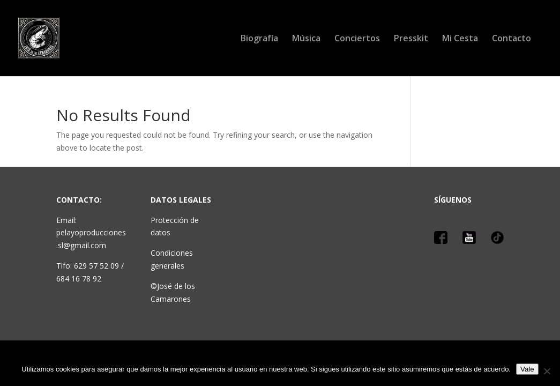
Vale (527, 369)
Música (306, 39)
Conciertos (357, 39)
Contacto (511, 39)
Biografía (259, 39)
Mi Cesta (460, 39)
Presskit (411, 39)
